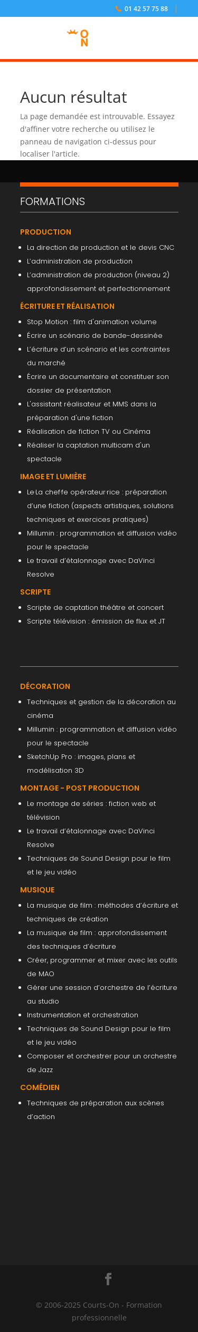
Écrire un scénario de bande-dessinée (95, 335)
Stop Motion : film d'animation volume (92, 322)
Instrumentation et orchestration (82, 1015)
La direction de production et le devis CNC (100, 247)
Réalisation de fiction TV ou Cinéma (88, 431)
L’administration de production (80, 261)
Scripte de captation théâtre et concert (95, 607)
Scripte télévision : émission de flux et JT (96, 621)
